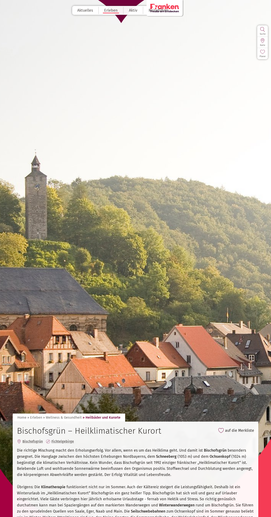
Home (21, 417)
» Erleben (34, 417)
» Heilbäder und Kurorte (101, 417)
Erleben (123, 10)
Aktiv (146, 10)
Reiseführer (171, 10)
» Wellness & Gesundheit (62, 417)
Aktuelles (98, 10)
